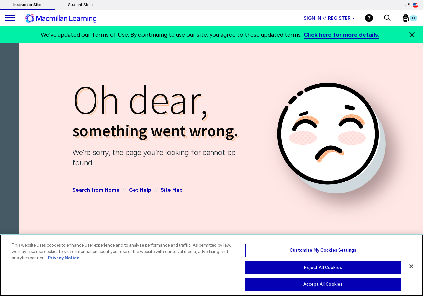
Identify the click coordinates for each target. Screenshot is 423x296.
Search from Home (96, 190)
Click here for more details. (341, 34)
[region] (211, 265)
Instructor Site (27, 4)
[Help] (369, 18)
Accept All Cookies (323, 284)
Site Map (172, 190)
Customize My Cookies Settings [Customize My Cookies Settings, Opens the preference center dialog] (323, 250)
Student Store (80, 4)
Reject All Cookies (323, 267)
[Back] (11, 82)
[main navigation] (10, 18)
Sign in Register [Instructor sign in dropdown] (329, 18)
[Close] (412, 34)
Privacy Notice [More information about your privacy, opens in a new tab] (64, 257)
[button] (387, 18)
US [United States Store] (411, 5)
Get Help (140, 190)
